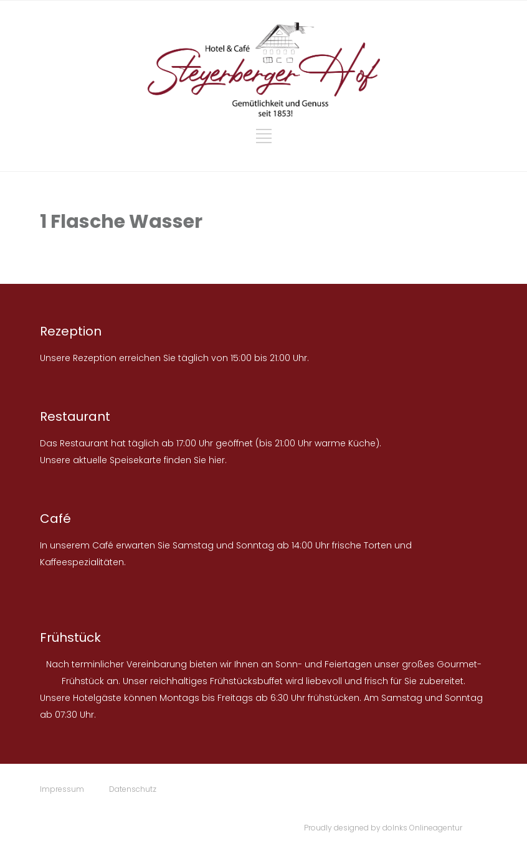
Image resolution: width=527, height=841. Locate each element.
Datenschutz (132, 789)
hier (217, 460)
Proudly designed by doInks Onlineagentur (383, 827)
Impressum (62, 789)
